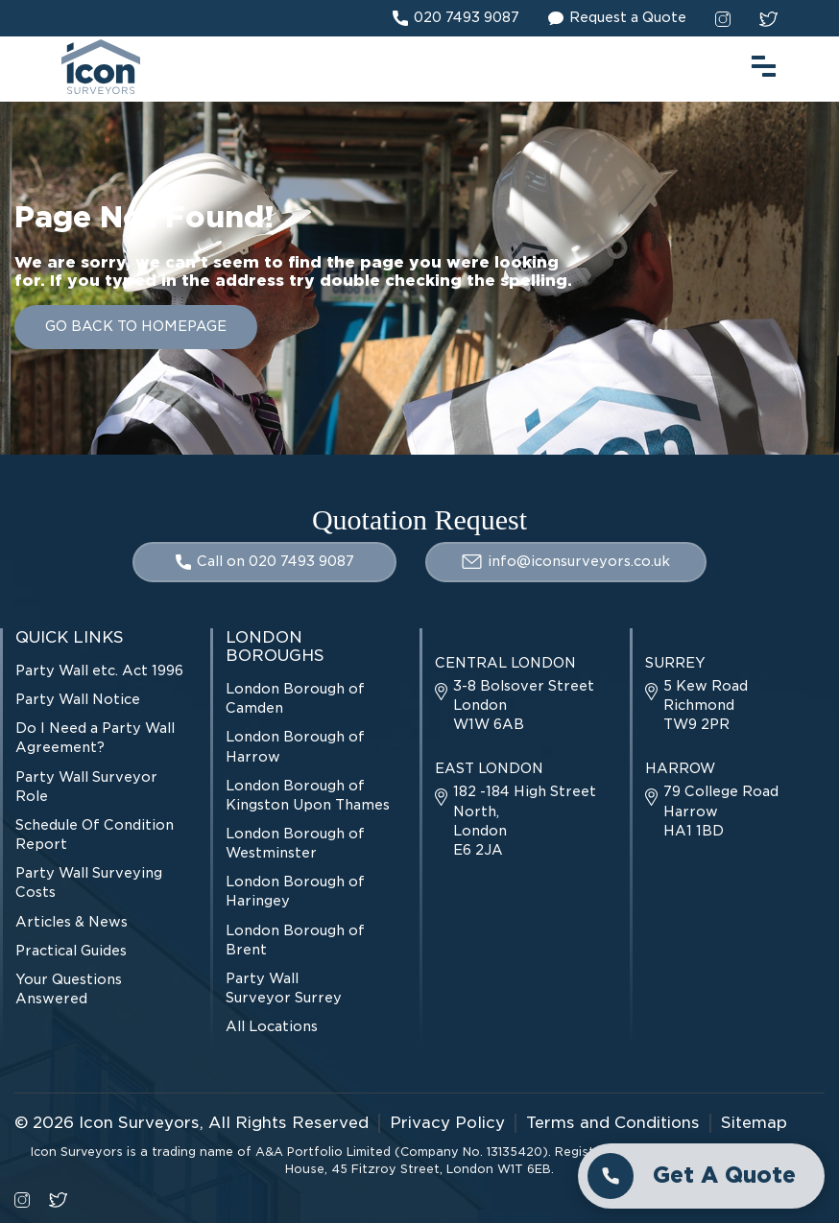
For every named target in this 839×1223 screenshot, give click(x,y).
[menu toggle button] (764, 63)
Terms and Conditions (613, 1123)
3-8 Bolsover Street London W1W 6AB (514, 705)
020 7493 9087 (456, 18)
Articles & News (71, 921)
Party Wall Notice (77, 699)
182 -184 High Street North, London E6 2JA (515, 820)
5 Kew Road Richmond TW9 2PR (696, 705)
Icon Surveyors (139, 1123)
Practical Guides (71, 950)
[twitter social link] (768, 18)
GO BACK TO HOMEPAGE (136, 326)
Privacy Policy (447, 1123)
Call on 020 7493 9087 (265, 561)
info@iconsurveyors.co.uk (566, 561)
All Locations (272, 1026)
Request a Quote (617, 18)
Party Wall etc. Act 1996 (99, 670)
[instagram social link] (723, 18)
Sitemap (754, 1123)
